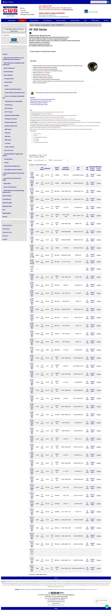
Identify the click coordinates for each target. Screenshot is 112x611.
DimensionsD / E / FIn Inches (99, 168)
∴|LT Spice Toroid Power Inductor (12, 89)
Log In (11, 2)
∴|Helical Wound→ (8, 82)
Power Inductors (45, 25)
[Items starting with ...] (40, 160)
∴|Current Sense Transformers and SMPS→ (12, 179)
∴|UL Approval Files (8, 78)
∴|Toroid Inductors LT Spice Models (12, 101)
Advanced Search (14, 42)
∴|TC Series (6, 143)
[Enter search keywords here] (98, 2)
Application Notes (74, 20)
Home (5, 2)
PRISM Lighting (95, 20)
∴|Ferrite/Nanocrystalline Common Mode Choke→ (13, 174)
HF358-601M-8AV (32, 261)
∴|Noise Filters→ (7, 183)
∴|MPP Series (7, 129)
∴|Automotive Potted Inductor (11, 115)
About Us (106, 20)
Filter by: (30, 160)
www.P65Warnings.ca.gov (92, 589)
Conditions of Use (7, 232)
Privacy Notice (6, 228)
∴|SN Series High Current (10, 126)
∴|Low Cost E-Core (8, 150)
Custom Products (34, 20)
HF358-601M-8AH (32, 255)
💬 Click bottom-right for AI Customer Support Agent (14, 30)
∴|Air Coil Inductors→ (8, 71)
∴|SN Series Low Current (10, 119)
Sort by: (51, 160)
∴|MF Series (6, 133)
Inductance (47, 168)
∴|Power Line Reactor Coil (9, 187)
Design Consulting (61, 20)
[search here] (14, 35)
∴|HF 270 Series (7, 108)
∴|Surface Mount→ (8, 159)
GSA (85, 20)
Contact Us (5, 235)
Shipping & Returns (7, 225)
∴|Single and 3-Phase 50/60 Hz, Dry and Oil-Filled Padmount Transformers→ (13, 58)
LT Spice (99, 175)
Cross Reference (47, 20)
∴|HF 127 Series (7, 112)
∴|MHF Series (7, 140)
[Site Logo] (10, 10)
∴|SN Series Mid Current (10, 122)
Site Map (5, 239)
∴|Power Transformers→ (9, 68)
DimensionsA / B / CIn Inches (92, 168)
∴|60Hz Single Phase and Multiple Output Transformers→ (13, 63)
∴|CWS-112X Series (8, 147)
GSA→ (4, 209)
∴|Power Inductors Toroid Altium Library (14, 92)
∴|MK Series (7, 136)
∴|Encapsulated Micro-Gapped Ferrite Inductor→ (13, 154)
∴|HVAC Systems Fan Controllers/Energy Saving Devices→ (13, 191)
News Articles (11, 20)
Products (22, 20)
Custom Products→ (8, 195)
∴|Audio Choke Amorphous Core (11, 166)
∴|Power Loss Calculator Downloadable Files (13, 97)
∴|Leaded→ (6, 162)
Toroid (52, 25)
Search (14, 39)
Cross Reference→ (7, 199)
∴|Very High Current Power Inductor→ (13, 169)
